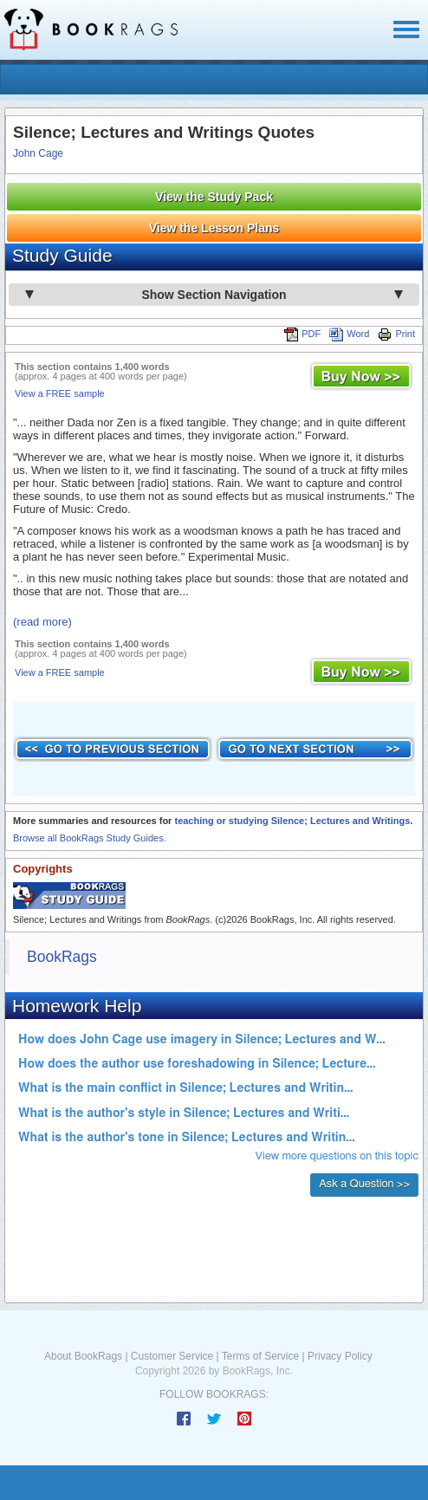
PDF (302, 333)
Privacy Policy (340, 1356)
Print (396, 333)
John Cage (38, 153)
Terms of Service (260, 1356)
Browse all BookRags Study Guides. (89, 838)
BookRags (62, 956)
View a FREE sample (60, 393)
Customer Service (172, 1356)
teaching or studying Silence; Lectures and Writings (292, 820)
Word (349, 333)
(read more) (42, 621)
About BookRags (83, 1356)
